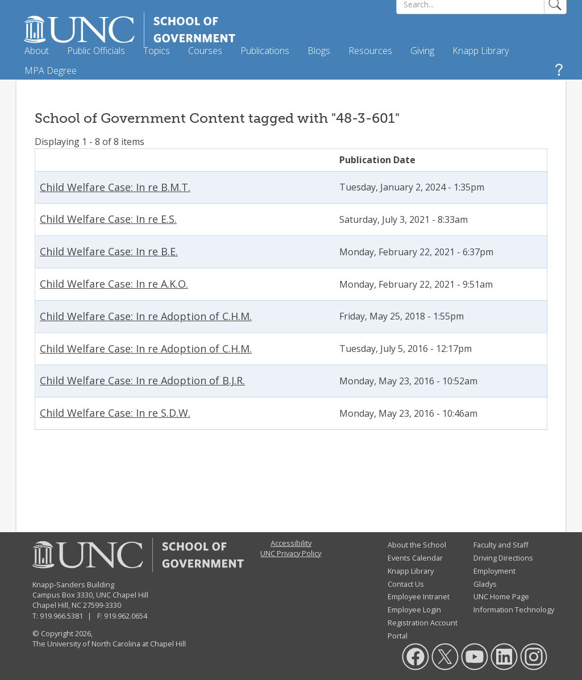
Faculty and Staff (501, 545)
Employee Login (414, 609)
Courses (205, 50)
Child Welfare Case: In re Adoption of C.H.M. (146, 316)
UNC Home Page (501, 596)
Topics (156, 50)
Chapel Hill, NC (56, 605)
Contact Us (406, 584)
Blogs (318, 50)
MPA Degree (50, 70)
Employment (494, 571)
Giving (422, 50)
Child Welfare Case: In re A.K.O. (114, 284)
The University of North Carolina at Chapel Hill (109, 643)
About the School (417, 545)
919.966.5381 (61, 616)
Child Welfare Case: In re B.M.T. (115, 187)
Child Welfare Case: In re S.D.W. (115, 413)
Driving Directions (503, 558)
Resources (370, 50)
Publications (264, 50)
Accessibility (291, 543)
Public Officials (96, 50)
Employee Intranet (419, 596)
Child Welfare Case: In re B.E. (109, 251)
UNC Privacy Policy (290, 553)
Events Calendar (415, 558)
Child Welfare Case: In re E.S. (108, 219)
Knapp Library (480, 50)
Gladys (485, 584)
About (36, 50)
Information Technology (513, 609)
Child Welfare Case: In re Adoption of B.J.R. (142, 380)
